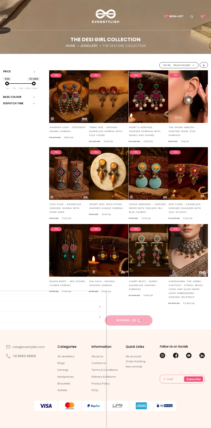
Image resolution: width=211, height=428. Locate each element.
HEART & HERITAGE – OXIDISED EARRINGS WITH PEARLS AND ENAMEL (145, 131)
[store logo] (105, 16)
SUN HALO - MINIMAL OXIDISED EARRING (102, 283)
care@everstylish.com (25, 347)
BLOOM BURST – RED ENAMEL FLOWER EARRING (67, 283)
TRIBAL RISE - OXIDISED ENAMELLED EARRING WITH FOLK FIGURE (105, 131)
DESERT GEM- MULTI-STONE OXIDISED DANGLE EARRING (106, 206)
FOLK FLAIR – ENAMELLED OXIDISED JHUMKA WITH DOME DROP (65, 208)
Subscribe (194, 379)
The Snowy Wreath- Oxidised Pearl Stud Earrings (182, 131)
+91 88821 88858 (21, 356)
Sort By (167, 65)
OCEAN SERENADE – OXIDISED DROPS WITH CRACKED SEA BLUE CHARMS (147, 208)
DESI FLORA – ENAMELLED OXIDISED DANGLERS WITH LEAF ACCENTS (185, 208)
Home (71, 45)
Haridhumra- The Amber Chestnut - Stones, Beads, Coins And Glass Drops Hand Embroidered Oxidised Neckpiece (186, 289)
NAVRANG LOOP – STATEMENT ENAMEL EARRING (68, 129)
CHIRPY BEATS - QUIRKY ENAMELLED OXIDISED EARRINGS (143, 285)
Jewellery (89, 45)
